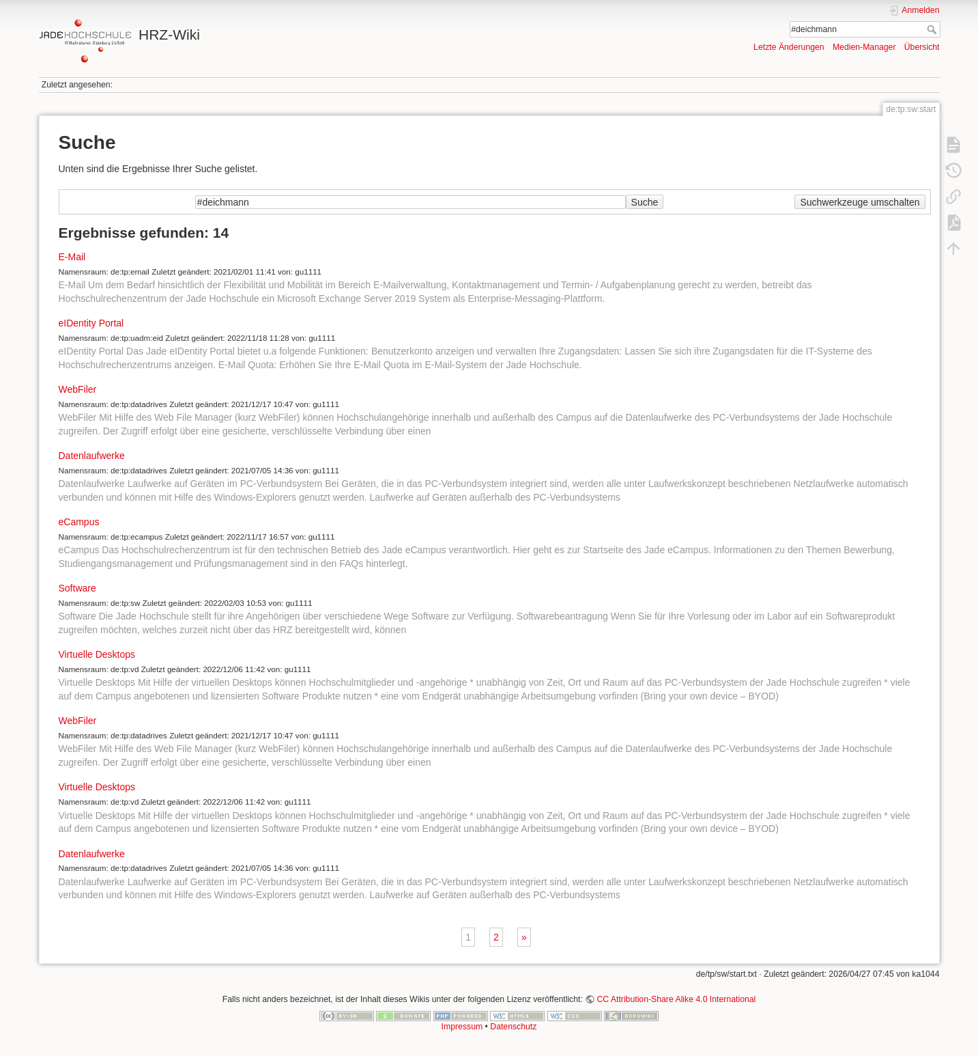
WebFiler (78, 389)
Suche (933, 29)
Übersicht (922, 47)
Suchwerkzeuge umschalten (859, 202)
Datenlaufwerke (92, 455)
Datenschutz (513, 1026)
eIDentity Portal (91, 323)
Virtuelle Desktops (97, 654)
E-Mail (72, 256)
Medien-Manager (864, 47)
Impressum (462, 1026)
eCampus (79, 521)
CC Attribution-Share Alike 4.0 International (676, 999)
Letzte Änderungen (788, 47)
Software (77, 588)
